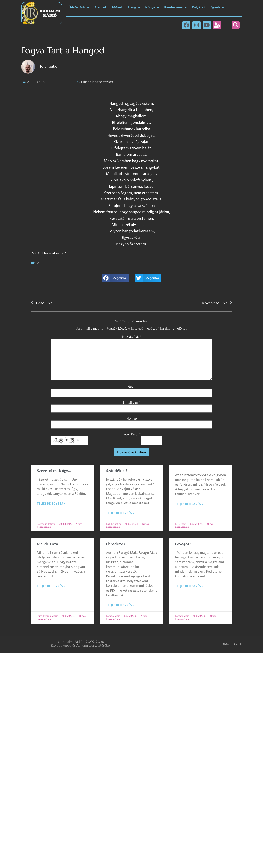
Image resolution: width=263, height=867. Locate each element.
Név (132, 386)
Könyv (152, 7)
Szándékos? (116, 471)
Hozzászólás (131, 336)
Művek (117, 7)
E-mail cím (131, 402)
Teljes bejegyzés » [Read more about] (189, 504)
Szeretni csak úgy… (54, 471)
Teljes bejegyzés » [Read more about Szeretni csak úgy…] (51, 504)
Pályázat (198, 7)
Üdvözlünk (79, 7)
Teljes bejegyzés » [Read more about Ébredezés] (120, 605)
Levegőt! (183, 544)
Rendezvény (175, 7)
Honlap (131, 418)
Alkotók (100, 7)
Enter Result (132, 434)
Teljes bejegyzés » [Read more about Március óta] (51, 586)
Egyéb (217, 7)
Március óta (48, 544)
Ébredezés (115, 544)
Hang (134, 7)
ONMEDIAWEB (232, 644)
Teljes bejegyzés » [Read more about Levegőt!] (189, 586)
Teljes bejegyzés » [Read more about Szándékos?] (120, 513)
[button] (236, 25)
